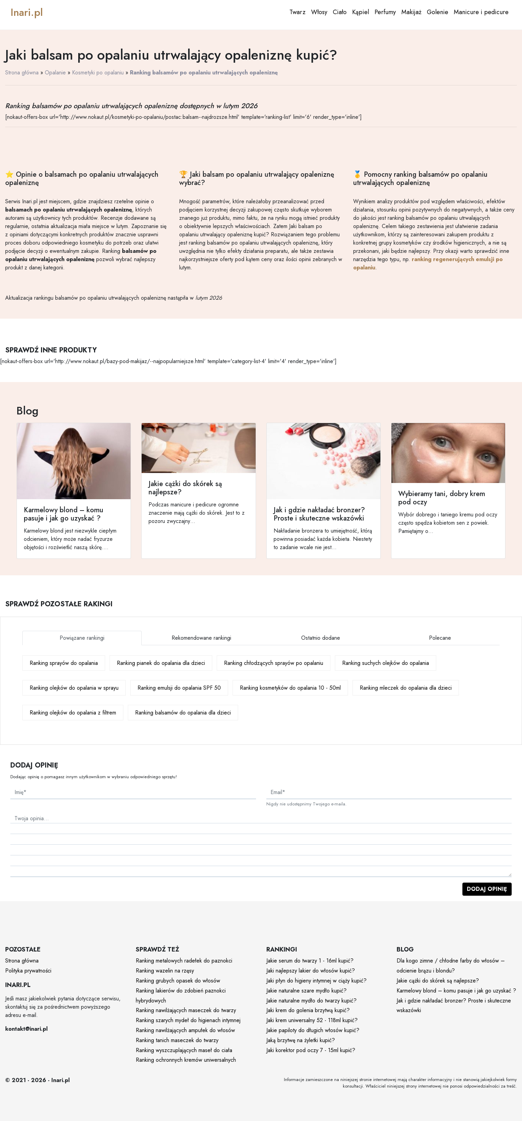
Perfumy (385, 12)
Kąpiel (360, 12)
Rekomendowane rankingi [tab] (201, 638)
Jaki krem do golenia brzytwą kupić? (308, 1010)
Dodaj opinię (487, 889)
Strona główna (22, 72)
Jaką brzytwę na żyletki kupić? (300, 1040)
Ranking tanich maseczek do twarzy (177, 1040)
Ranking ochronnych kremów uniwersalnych (186, 1060)
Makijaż (411, 12)
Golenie (437, 12)
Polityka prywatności (28, 971)
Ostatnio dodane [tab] (320, 638)
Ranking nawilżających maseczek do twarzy (186, 1010)
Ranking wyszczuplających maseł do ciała (184, 1050)
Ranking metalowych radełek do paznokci (184, 961)
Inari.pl (27, 12)
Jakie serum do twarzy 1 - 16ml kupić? (310, 961)
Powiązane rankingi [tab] (82, 638)
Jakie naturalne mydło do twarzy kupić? (311, 1001)
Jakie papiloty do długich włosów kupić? (312, 1030)
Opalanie (55, 72)
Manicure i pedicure (481, 12)
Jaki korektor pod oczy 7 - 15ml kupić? (310, 1050)
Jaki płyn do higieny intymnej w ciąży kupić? (316, 981)
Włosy (319, 12)
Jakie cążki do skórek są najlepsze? (438, 981)
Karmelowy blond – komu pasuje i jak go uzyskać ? (456, 991)
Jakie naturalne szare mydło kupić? (306, 991)
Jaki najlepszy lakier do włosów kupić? (310, 971)
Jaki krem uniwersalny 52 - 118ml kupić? (312, 1020)
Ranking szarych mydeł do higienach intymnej (188, 1020)
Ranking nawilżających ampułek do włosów (185, 1030)
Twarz (297, 12)
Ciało (340, 12)
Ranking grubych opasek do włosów (178, 981)
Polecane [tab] (440, 638)
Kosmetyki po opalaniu (98, 72)
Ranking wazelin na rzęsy (165, 971)
